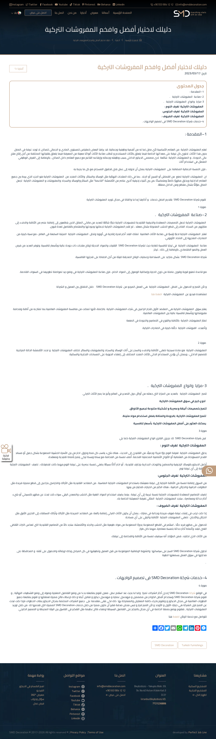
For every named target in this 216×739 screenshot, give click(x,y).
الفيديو (40, 690)
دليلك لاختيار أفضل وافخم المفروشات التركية (93, 40)
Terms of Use (95, 732)
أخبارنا (83, 12)
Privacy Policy (78, 732)
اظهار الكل (200, 695)
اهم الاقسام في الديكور (31, 686)
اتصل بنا (59, 12)
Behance (104, 4)
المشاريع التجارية (198, 690)
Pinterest (88, 4)
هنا (153, 294)
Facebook (46, 4)
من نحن (72, 12)
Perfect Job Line (197, 732)
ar (16, 13)
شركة (191, 592)
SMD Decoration (164, 645)
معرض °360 (37, 695)
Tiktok (75, 4)
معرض (94, 12)
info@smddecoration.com (191, 4)
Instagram (16, 4)
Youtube (61, 4)
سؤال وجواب (37, 699)
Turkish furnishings (192, 645)
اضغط (158, 294)
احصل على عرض (38, 12)
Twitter (31, 4)
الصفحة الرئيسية (122, 12)
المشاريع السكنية (197, 686)
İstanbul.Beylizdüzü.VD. (153, 701)
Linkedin (119, 4)
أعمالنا (105, 12)
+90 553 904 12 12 (162, 4)
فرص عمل (38, 703)
